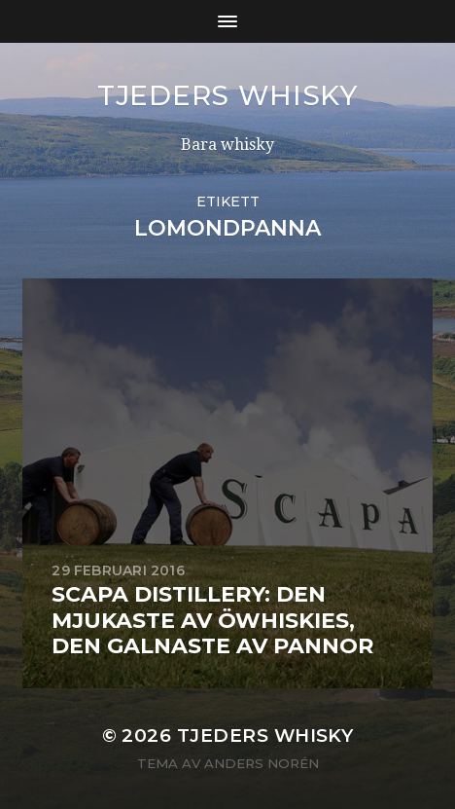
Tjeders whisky (227, 95)
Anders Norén (261, 763)
